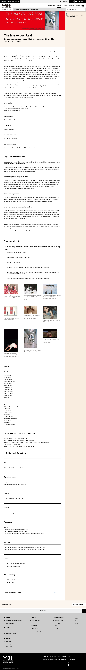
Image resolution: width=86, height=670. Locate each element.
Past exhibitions (34, 9)
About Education (36, 620)
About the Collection (11, 630)
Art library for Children (11, 643)
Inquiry (76, 623)
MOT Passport (58, 622)
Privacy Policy (78, 625)
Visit (56, 625)
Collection (65, 5)
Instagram (72, 659)
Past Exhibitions (10, 622)
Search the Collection (11, 633)
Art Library (71, 5)
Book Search (9, 646)
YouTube (72, 664)
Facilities (57, 628)
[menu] (82, 5)
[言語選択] (82, 1)
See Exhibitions (55, 593)
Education (78, 5)
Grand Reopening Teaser (38, 630)
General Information (51, 5)
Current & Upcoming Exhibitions (22, 9)
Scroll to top (43, 610)
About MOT (34, 624)
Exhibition (59, 5)
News (76, 617)
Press (76, 620)
